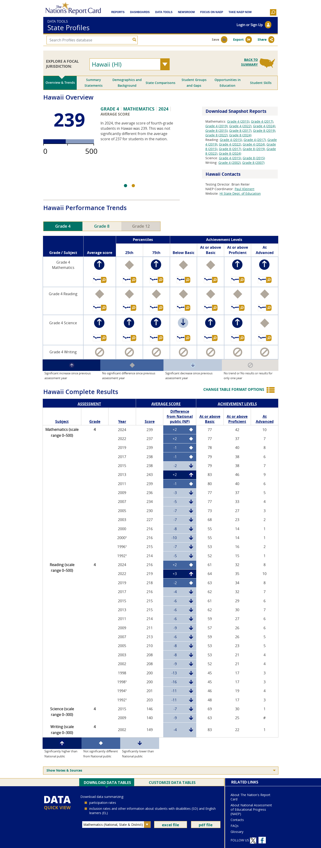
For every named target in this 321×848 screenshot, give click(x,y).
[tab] (60, 83)
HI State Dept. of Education (240, 193)
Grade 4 (63, 226)
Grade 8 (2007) (253, 162)
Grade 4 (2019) (216, 126)
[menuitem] (160, 771)
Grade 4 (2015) (238, 121)
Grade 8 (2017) (240, 130)
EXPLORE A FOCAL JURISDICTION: (62, 64)
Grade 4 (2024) (264, 126)
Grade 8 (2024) (240, 135)
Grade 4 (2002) (229, 162)
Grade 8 (101, 226)
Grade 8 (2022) (216, 135)
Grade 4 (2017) (262, 121)
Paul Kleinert (244, 189)
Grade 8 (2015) (216, 130)
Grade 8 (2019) (264, 130)
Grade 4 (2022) (240, 126)
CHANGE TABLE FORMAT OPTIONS (233, 389)
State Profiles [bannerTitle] (68, 28)
